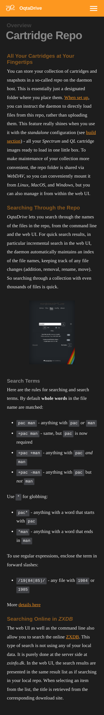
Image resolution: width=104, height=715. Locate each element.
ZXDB (72, 637)
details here (30, 604)
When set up (76, 97)
